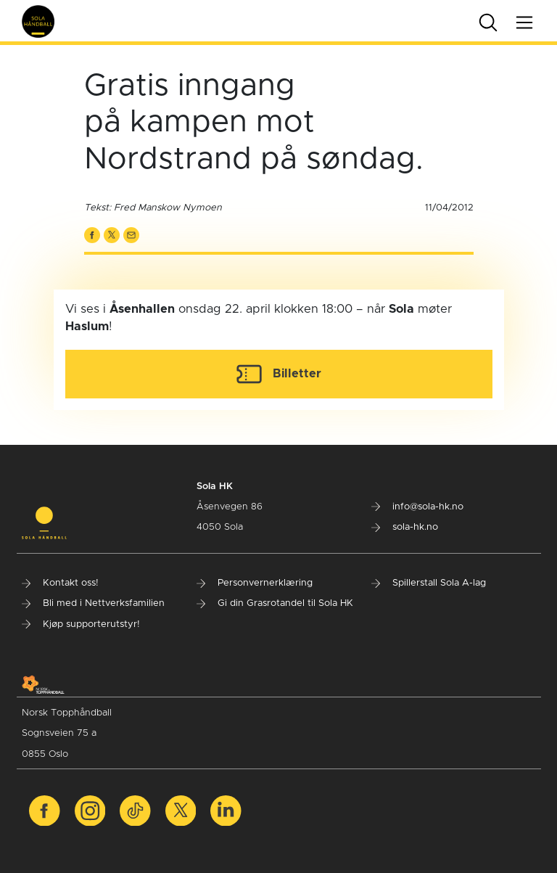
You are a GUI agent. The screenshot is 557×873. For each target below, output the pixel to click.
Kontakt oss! (60, 583)
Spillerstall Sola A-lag (428, 583)
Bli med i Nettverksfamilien (93, 603)
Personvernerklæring (255, 583)
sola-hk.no (404, 527)
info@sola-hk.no (417, 507)
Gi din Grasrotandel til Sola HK (275, 603)
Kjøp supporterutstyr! (81, 624)
